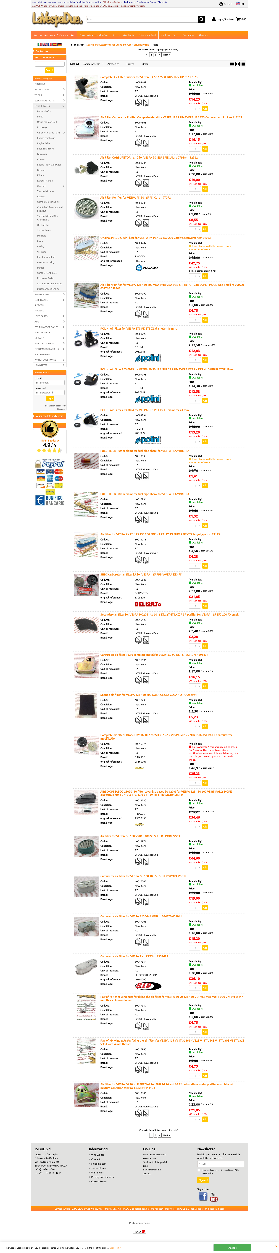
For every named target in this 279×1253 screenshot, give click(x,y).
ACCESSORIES (42, 89)
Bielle (40, 116)
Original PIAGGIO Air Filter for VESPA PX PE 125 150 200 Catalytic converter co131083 (155, 237)
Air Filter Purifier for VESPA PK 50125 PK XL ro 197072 (135, 197)
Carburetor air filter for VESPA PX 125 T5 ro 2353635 (134, 956)
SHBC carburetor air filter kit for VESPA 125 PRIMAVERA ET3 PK (141, 574)
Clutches (41, 185)
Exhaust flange (45, 180)
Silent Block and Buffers (49, 283)
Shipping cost (98, 1163)
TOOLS (38, 94)
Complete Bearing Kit (48, 201)
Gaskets (41, 196)
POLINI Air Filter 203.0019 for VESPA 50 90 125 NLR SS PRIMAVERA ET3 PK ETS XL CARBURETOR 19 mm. (168, 369)
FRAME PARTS (42, 294)
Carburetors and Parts (48, 132)
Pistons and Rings (46, 262)
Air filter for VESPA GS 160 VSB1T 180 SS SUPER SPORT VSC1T (141, 836)
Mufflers (41, 235)
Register (61, 408)
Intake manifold (45, 148)
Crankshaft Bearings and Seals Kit (50, 209)
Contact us (97, 1159)
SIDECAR (39, 305)
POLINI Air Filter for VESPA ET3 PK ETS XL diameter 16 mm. (138, 328)
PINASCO (39, 310)
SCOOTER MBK (42, 354)
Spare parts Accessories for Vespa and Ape (54, 35)
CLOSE (276, 1246)
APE (37, 321)
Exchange (42, 127)
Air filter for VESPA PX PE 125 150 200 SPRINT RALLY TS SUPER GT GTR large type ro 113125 (160, 534)
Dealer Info (188, 35)
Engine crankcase (46, 137)
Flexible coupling (46, 256)
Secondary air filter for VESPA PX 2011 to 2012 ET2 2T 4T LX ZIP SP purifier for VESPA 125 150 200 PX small (169, 614)
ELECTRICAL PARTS (45, 100)
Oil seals (41, 251)
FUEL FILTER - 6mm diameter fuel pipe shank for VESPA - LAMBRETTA (144, 450)
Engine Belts (43, 143)
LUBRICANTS (41, 299)
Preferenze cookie (139, 1223)
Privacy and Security (102, 1176)
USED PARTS (41, 315)
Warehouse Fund (148, 35)
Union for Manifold (47, 121)
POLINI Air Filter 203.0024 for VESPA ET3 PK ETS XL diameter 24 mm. (144, 410)
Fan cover (42, 153)
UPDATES (39, 337)
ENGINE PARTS (42, 105)
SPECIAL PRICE (42, 332)
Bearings (41, 169)
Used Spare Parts (169, 35)
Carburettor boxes (47, 272)
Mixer (40, 240)
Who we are (97, 1154)
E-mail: (38, 377)
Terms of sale (98, 1168)
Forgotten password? (55, 405)
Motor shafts (44, 111)
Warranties (97, 1172)
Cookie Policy (115, 1247)
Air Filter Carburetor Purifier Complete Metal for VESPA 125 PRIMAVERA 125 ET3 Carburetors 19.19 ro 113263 (171, 117)
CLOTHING (40, 83)
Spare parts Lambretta (123, 35)
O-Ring (40, 246)
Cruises (41, 159)
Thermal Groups (45, 191)
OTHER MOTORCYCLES (46, 327)
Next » (166, 54)
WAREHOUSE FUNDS (45, 359)
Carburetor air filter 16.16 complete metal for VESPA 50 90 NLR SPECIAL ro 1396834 (154, 654)
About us (203, 35)
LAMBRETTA (41, 365)
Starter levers (44, 230)
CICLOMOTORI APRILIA (47, 348)
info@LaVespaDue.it (46, 1169)
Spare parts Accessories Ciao (93, 35)
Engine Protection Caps (49, 164)
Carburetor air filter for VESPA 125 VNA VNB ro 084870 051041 (141, 916)
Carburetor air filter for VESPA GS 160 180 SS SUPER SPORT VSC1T (143, 876)
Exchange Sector (45, 278)
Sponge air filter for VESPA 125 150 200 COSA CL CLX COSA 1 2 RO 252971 (148, 694)
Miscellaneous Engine (48, 288)
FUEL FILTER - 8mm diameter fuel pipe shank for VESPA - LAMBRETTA (144, 494)
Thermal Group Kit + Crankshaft (47, 217)
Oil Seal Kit (43, 224)
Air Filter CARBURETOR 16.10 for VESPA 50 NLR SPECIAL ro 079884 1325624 (149, 157)
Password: (40, 387)
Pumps (40, 267)
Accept (232, 1247)
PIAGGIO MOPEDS (44, 343)
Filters (40, 175)
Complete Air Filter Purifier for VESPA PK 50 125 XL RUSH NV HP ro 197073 (149, 77)
